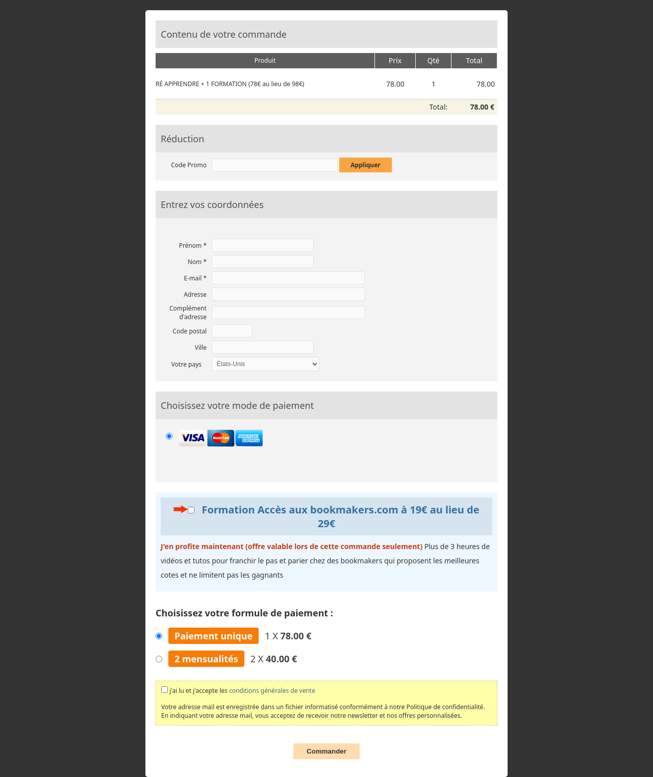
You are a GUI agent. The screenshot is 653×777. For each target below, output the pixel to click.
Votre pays (186, 364)
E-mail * (195, 278)
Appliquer (365, 165)
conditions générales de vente (272, 690)
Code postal (189, 331)
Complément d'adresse (188, 312)
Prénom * (193, 245)
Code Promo (189, 165)
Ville (201, 347)
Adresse (195, 294)
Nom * (197, 261)
